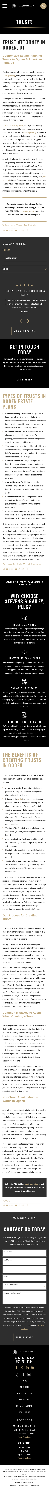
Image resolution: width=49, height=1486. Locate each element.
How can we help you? (12, 1293)
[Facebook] (16, 1367)
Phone (6, 1268)
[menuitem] (22, 250)
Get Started (24, 379)
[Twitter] (21, 1367)
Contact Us (24, 1412)
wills (20, 799)
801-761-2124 (24, 1361)
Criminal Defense (24, 1393)
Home (24, 1380)
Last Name (8, 1260)
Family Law (24, 1399)
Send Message (24, 1337)
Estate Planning (24, 1405)
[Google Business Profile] (32, 1367)
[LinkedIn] (27, 1367)
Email (6, 1276)
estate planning (8, 75)
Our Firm (24, 1387)
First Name (8, 1251)
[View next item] (27, 321)
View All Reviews (24, 331)
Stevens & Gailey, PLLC (14, 125)
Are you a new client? (12, 1285)
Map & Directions (24, 1437)
